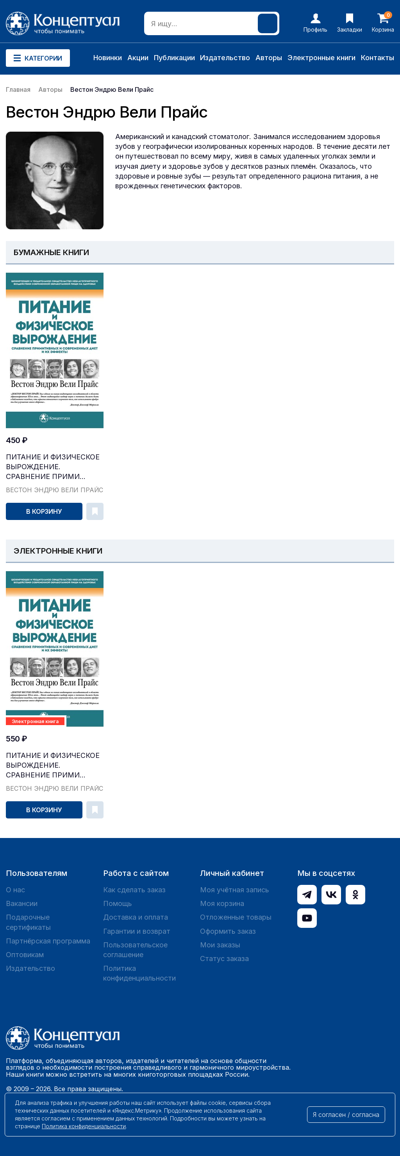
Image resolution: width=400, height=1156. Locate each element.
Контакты (377, 58)
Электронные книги (321, 58)
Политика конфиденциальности (139, 973)
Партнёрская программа (48, 941)
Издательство (225, 58)
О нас (15, 890)
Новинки (107, 58)
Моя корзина (222, 903)
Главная (18, 89)
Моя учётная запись (234, 890)
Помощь (117, 903)
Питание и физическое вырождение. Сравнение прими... (53, 467)
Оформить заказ (228, 931)
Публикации (174, 58)
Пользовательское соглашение (135, 950)
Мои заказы (220, 945)
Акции (137, 58)
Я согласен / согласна (346, 1114)
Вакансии (22, 903)
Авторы (268, 58)
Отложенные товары (235, 917)
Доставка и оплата (135, 917)
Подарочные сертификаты (28, 922)
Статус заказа (224, 958)
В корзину (44, 511)
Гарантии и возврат (136, 931)
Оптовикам (25, 955)
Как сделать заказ (134, 890)
